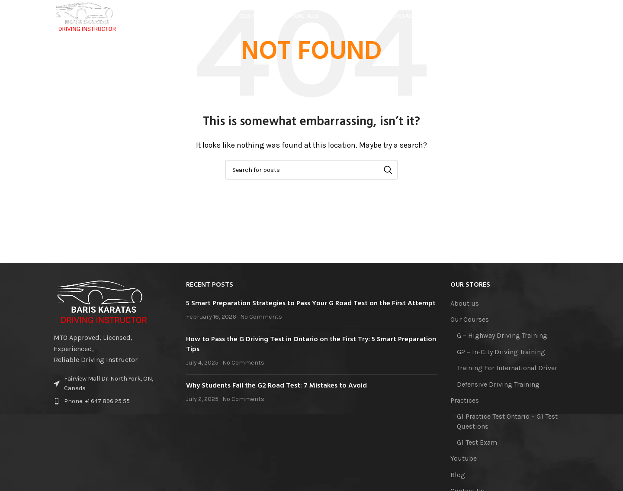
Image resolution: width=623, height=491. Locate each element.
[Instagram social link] (525, 19)
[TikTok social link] (563, 19)
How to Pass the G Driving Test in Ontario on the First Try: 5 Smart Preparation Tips (311, 344)
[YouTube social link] (538, 19)
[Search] (311, 170)
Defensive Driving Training (498, 384)
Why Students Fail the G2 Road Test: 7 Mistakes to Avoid (276, 385)
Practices (464, 400)
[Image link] (102, 301)
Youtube (463, 458)
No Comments (261, 316)
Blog (457, 475)
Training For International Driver (507, 368)
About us (464, 303)
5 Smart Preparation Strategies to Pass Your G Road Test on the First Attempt (311, 303)
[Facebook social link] (514, 19)
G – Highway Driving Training (502, 335)
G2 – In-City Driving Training (501, 352)
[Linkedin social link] (551, 19)
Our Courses (469, 319)
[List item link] (113, 401)
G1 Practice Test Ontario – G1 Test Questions (507, 421)
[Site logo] (93, 19)
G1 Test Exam (477, 442)
